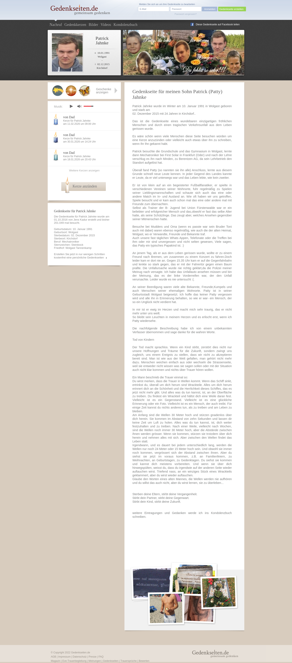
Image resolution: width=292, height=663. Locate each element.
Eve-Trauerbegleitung (74, 660)
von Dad (69, 117)
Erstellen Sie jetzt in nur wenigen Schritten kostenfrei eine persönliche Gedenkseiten (79, 256)
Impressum (64, 656)
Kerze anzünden (85, 186)
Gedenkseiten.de (80, 652)
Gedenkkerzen (75, 25)
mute (79, 106)
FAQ (101, 656)
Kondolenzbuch (125, 25)
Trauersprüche (128, 660)
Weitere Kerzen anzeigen (84, 170)
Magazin (55, 660)
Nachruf (56, 25)
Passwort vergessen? (186, 14)
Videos (106, 25)
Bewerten (144, 660)
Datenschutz (80, 656)
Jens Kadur (80, 219)
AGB (53, 656)
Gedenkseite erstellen (231, 9)
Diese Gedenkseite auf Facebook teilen (217, 24)
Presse (92, 656)
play (71, 106)
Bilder (93, 25)
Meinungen (94, 660)
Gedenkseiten (110, 660)
